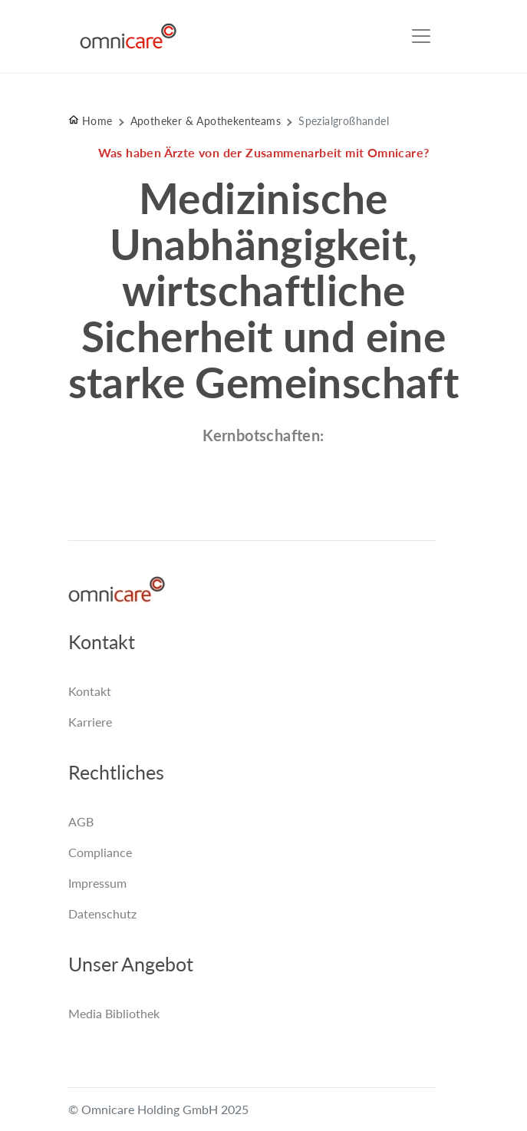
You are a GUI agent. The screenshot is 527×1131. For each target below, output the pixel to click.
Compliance (100, 852)
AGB (81, 821)
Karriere (90, 721)
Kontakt (89, 691)
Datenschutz (102, 913)
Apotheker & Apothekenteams (205, 120)
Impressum (97, 882)
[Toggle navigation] (421, 36)
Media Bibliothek (114, 1013)
